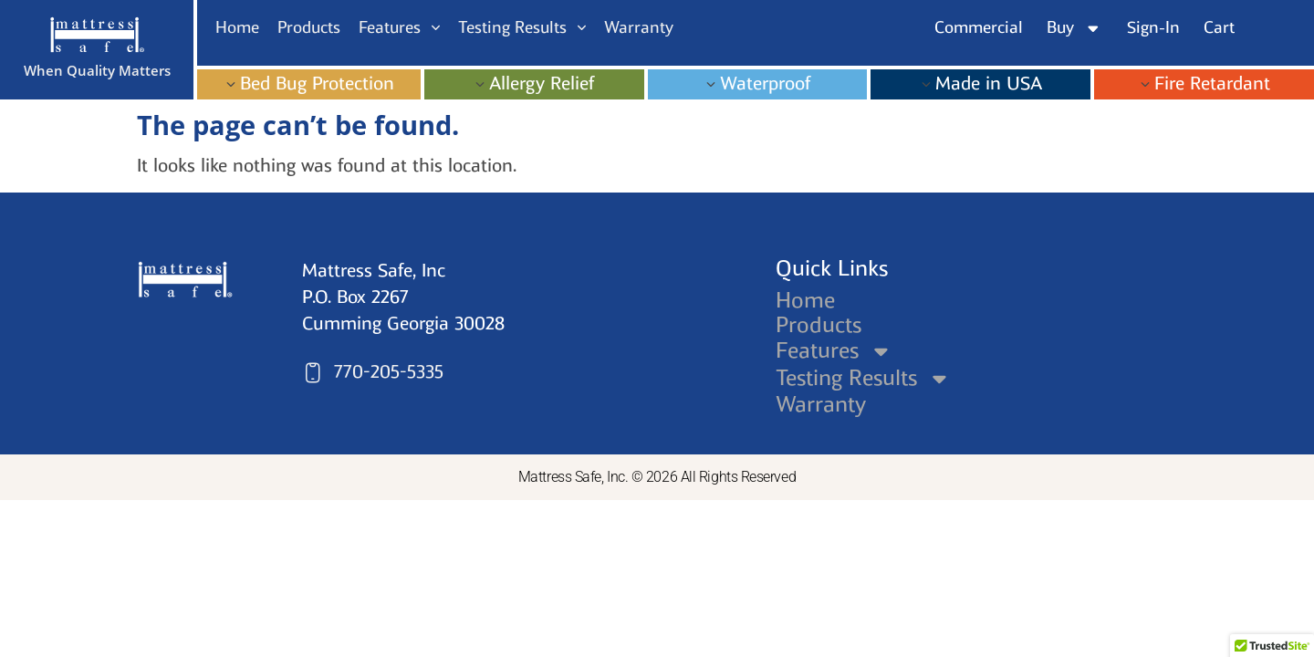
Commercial (978, 26)
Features (835, 351)
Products (818, 325)
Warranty (821, 404)
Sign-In (1153, 26)
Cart (1219, 26)
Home (805, 300)
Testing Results (864, 378)
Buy (1075, 28)
